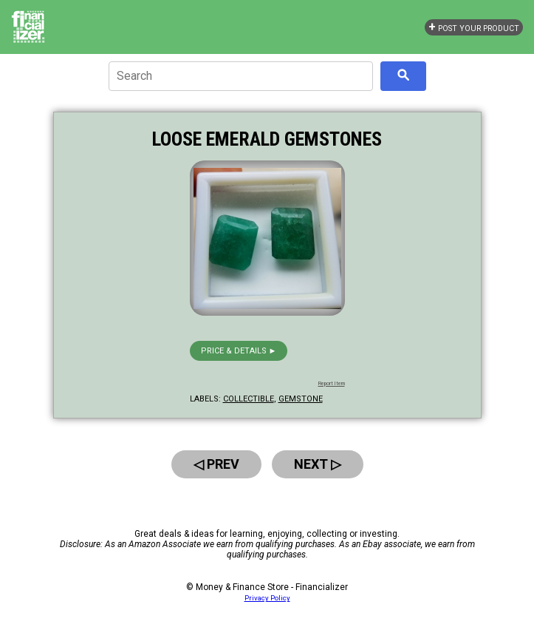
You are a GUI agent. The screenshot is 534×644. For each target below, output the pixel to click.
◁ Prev (216, 464)
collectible (248, 399)
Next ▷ (317, 464)
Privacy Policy (267, 598)
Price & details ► (239, 351)
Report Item (331, 384)
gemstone (300, 399)
